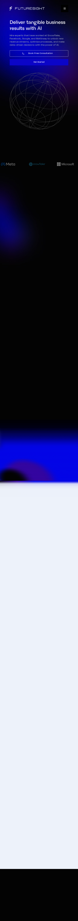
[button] (64, 8)
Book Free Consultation (40, 53)
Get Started (39, 62)
